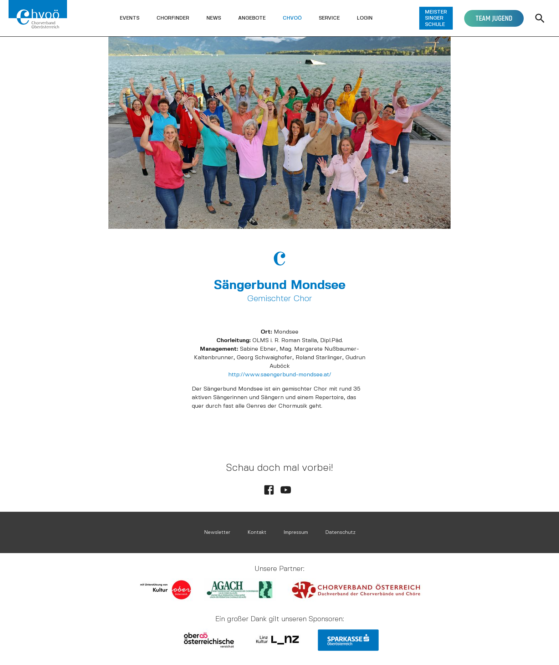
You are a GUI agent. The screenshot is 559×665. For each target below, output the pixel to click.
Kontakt (256, 532)
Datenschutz (340, 532)
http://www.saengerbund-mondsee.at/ (279, 374)
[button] (129, 18)
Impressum (295, 532)
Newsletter (217, 532)
